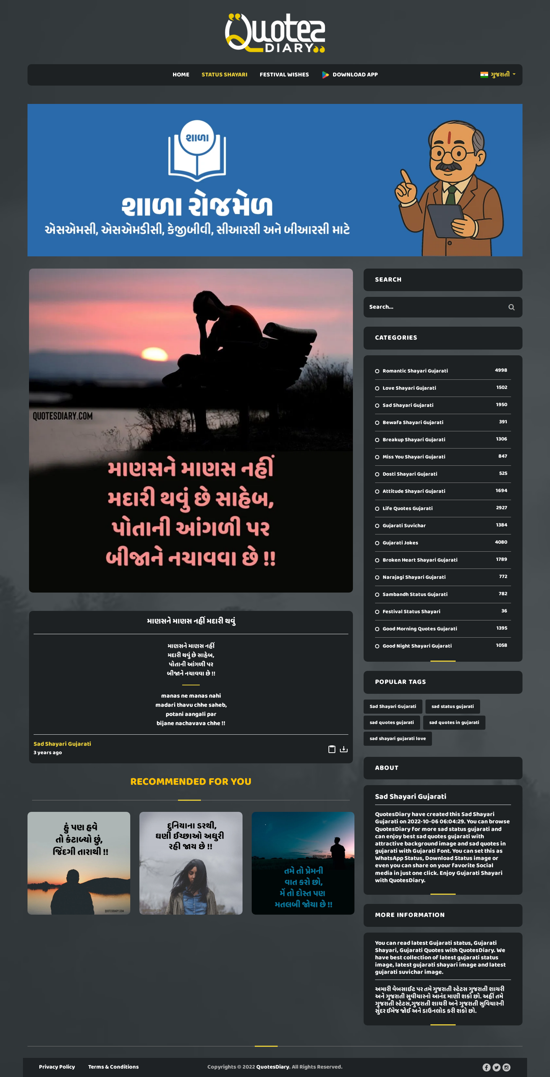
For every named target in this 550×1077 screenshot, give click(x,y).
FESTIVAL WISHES (284, 75)
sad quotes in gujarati (454, 723)
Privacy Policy (57, 1067)
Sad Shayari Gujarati (62, 744)
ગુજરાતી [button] (495, 75)
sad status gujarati (453, 707)
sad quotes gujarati (392, 723)
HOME (181, 75)
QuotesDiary (272, 1067)
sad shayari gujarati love (398, 739)
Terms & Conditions (113, 1067)
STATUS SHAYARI (224, 75)
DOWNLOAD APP (349, 75)
